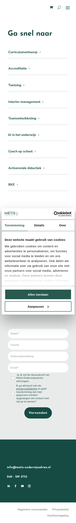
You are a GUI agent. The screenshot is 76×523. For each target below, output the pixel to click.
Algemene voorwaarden (32, 509)
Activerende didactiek (24, 168)
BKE (11, 184)
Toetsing (14, 85)
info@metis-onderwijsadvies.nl (28, 467)
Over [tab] (62, 225)
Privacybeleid (60, 509)
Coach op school (20, 151)
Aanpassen (38, 306)
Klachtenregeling (58, 515)
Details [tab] (39, 225)
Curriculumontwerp (22, 52)
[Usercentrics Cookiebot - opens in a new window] (54, 214)
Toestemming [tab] (15, 225)
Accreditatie (17, 68)
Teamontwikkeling (22, 118)
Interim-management (24, 102)
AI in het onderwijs (22, 135)
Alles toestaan (38, 294)
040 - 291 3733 (17, 476)
